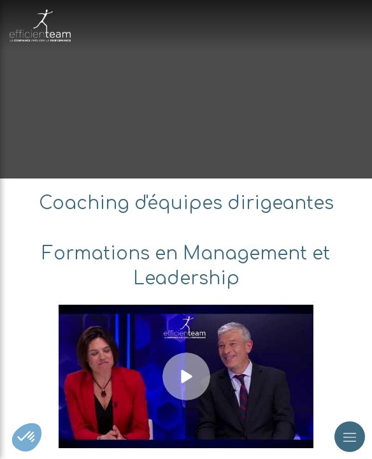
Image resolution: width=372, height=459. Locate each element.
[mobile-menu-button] (350, 437)
